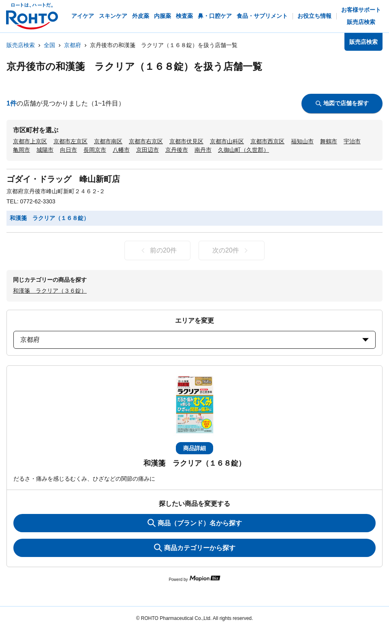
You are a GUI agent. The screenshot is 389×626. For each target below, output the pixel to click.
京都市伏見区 (186, 141)
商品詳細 (194, 448)
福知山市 (302, 141)
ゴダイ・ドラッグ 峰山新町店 (63, 179)
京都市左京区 (70, 141)
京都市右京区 (146, 141)
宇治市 (352, 141)
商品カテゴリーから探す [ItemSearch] (194, 548)
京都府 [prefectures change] (194, 339)
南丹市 (203, 150)
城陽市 (44, 150)
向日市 (68, 150)
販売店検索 (20, 45)
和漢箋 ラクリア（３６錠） (50, 290)
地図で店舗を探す (342, 103)
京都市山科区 (227, 141)
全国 (49, 45)
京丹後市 (176, 150)
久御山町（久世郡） (243, 150)
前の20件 (157, 250)
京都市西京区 (267, 141)
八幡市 (121, 150)
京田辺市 (147, 150)
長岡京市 (94, 150)
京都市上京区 (30, 141)
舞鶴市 (328, 141)
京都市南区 (108, 141)
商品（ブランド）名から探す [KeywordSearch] (194, 523)
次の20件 (231, 250)
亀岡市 (21, 150)
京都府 (72, 45)
